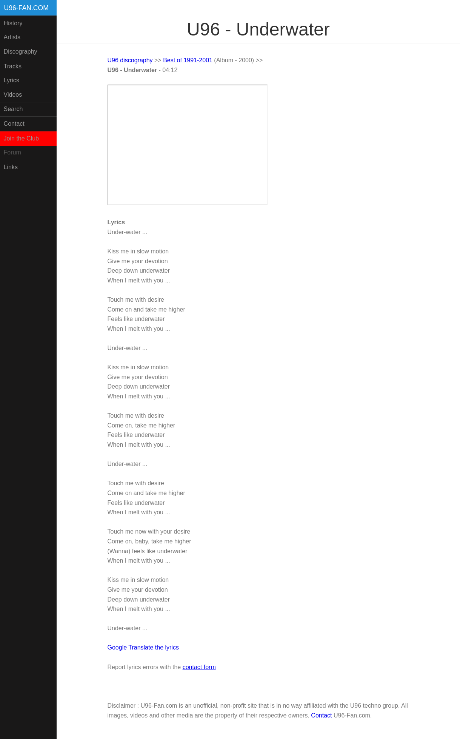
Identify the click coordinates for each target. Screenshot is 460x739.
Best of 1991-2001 (187, 60)
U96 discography (130, 60)
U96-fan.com (26, 8)
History (13, 23)
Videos (13, 94)
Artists (12, 37)
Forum (12, 152)
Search (13, 109)
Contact (14, 123)
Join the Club (21, 138)
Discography (20, 51)
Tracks (13, 66)
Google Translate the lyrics (143, 647)
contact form (199, 667)
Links (11, 167)
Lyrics (11, 80)
